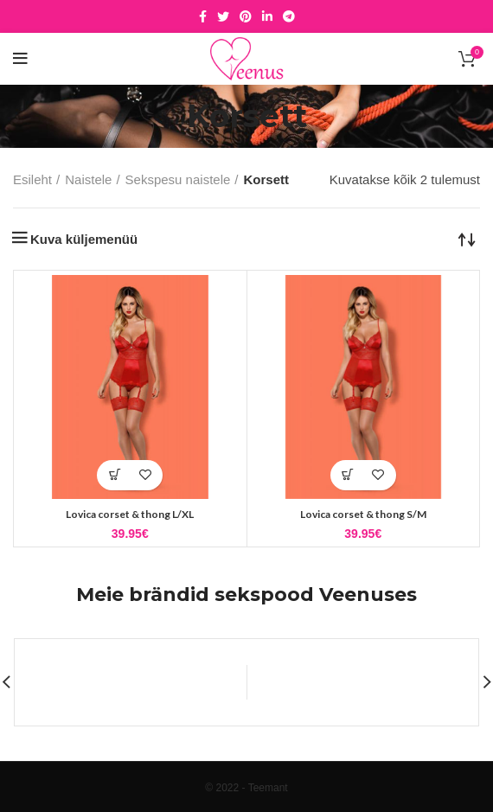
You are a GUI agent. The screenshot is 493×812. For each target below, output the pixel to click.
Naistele (88, 179)
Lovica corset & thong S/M (363, 514)
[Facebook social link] (203, 16)
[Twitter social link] (223, 16)
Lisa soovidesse (145, 475)
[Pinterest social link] (245, 16)
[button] (114, 475)
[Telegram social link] (289, 16)
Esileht (32, 179)
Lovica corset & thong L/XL (130, 514)
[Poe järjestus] (467, 239)
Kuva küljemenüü (84, 239)
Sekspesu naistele (178, 179)
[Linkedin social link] (267, 16)
